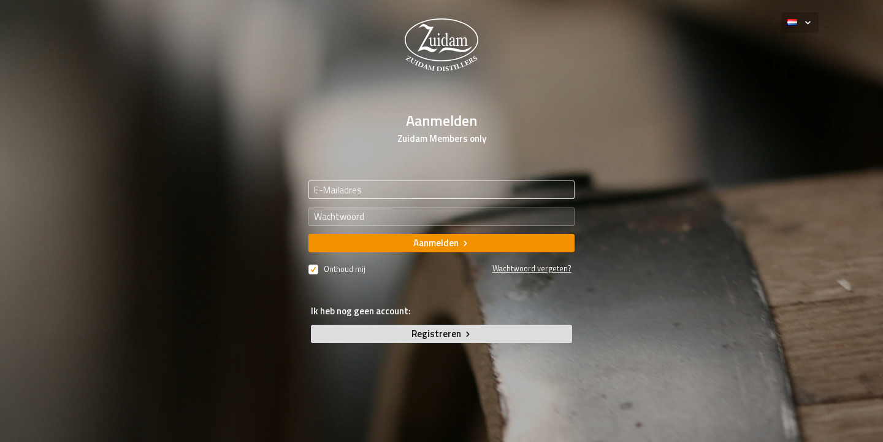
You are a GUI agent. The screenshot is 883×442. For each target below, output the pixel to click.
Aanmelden (441, 243)
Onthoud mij (336, 267)
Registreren (441, 334)
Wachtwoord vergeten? (531, 268)
